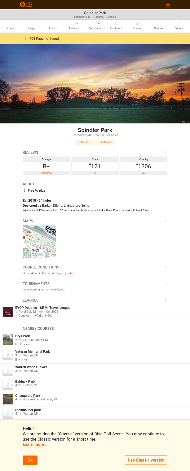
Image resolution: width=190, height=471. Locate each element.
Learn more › (35, 444)
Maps (95, 221)
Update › (68, 273)
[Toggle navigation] (168, 4)
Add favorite (105, 142)
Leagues (95, 300)
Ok (30, 460)
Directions (84, 142)
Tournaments (95, 284)
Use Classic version (146, 460)
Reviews (95, 152)
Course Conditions (95, 267)
